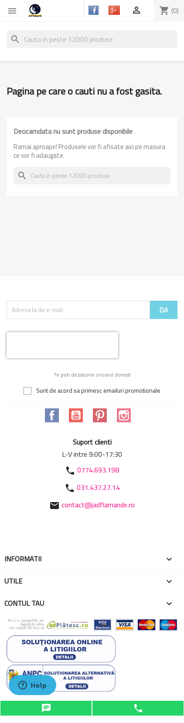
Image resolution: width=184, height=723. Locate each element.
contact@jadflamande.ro (98, 504)
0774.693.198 (98, 470)
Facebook (52, 415)
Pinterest (100, 415)
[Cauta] (92, 39)
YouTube (76, 415)
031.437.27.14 (98, 487)
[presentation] (62, 345)
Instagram (124, 415)
